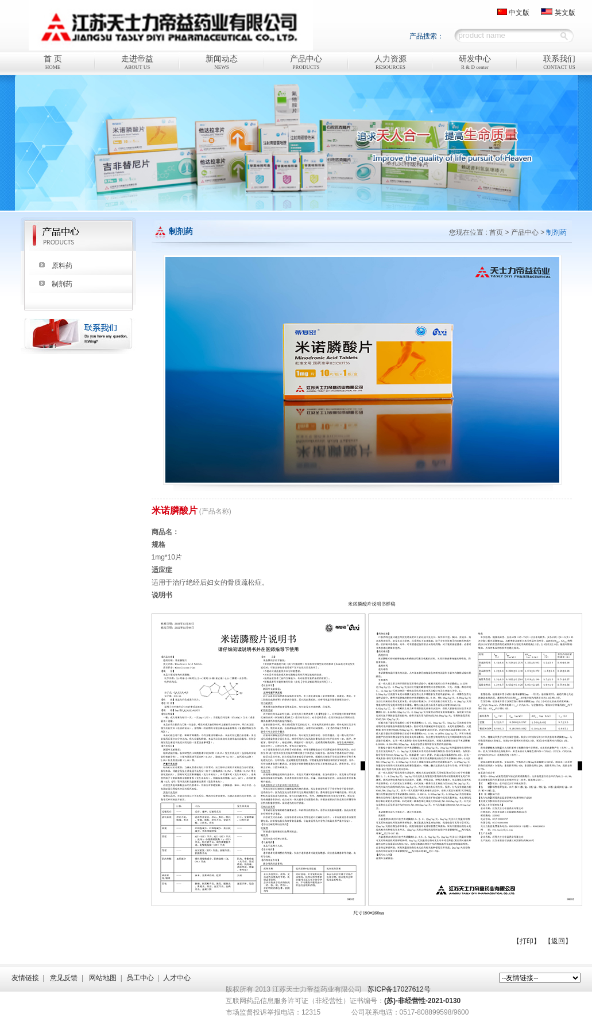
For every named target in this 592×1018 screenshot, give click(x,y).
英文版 (565, 13)
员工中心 (140, 978)
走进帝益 (137, 63)
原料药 (62, 266)
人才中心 (177, 978)
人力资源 (391, 63)
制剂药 (62, 284)
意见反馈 (64, 978)
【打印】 (526, 941)
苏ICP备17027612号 (398, 989)
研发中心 (475, 63)
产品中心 (306, 63)
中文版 (519, 13)
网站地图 (103, 978)
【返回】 (558, 941)
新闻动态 (222, 63)
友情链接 (25, 978)
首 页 (53, 63)
